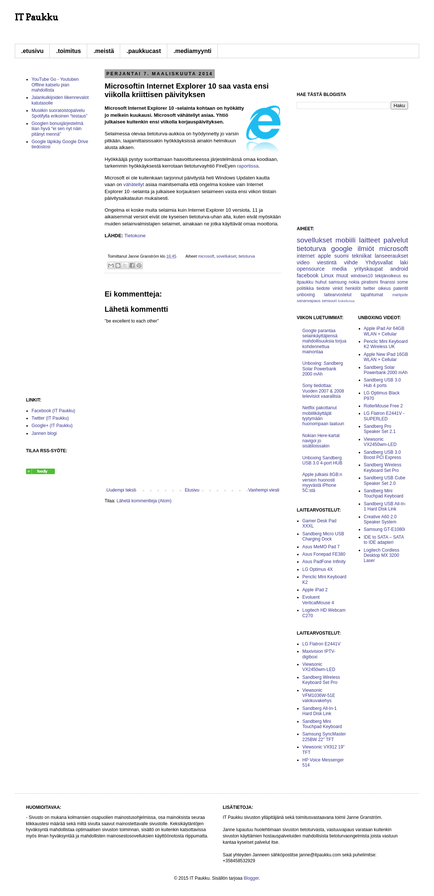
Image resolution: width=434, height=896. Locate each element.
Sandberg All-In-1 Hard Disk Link (319, 711)
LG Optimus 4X (317, 569)
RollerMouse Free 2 (383, 406)
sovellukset (226, 256)
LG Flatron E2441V (321, 644)
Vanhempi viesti (263, 490)
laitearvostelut (338, 294)
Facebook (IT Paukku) (53, 410)
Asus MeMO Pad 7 (321, 546)
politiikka (305, 288)
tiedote (323, 288)
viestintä (326, 262)
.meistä (103, 51)
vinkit (337, 288)
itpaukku (305, 282)
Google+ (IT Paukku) (52, 425)
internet (306, 256)
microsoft (206, 256)
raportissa (248, 166)
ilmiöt (366, 248)
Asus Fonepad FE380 (323, 554)
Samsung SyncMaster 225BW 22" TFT (324, 736)
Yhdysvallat (379, 262)
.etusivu (32, 51)
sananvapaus (308, 300)
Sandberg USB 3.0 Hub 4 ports (382, 382)
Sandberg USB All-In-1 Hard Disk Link (385, 506)
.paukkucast (143, 51)
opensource (311, 269)
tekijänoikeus (388, 275)
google (342, 248)
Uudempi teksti (121, 490)
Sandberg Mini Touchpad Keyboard (322, 724)
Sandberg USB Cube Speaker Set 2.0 (384, 480)
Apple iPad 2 (315, 589)
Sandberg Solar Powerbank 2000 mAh (386, 370)
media (339, 269)
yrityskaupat (368, 269)
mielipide (400, 294)
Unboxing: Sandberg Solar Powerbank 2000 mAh (322, 369)
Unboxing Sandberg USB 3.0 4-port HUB (322, 460)
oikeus (384, 288)
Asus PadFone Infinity (324, 561)
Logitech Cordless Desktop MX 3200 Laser (382, 555)
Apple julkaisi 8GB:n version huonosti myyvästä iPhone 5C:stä (322, 482)
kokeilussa (346, 301)
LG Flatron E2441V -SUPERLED (384, 416)
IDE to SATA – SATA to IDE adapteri (384, 540)
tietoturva (247, 256)
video (303, 262)
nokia (354, 282)
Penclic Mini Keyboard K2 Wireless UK (386, 344)
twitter (369, 288)
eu (405, 275)
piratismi (369, 282)
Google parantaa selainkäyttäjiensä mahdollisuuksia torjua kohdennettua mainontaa (324, 341)
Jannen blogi (44, 433)
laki (404, 262)
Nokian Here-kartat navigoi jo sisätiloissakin (321, 441)
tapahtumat (372, 294)
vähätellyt (134, 184)
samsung (338, 282)
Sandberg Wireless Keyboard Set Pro (321, 680)
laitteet (369, 240)
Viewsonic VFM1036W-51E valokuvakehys (318, 696)
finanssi (387, 282)
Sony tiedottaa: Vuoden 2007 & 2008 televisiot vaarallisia (323, 391)
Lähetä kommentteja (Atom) (143, 500)
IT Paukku (36, 17)
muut (342, 275)
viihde (351, 262)
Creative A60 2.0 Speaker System (380, 519)
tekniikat (362, 256)
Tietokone (134, 235)
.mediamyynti (192, 51)
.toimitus (68, 51)
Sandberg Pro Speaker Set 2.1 (380, 429)
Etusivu (192, 490)
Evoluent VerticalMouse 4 (318, 600)
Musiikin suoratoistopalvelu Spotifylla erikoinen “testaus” (60, 113)
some (402, 282)
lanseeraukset (391, 256)
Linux (327, 275)
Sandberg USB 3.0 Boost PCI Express (382, 455)
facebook (307, 275)
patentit (401, 288)
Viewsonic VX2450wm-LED (318, 667)
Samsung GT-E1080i (384, 529)
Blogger (251, 878)
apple (324, 256)
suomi (341, 256)
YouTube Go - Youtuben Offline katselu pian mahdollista (55, 85)
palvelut (396, 240)
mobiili (345, 240)
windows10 (361, 275)
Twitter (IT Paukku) (50, 418)
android (399, 269)
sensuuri (329, 300)
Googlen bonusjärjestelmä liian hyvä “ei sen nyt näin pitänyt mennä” (57, 129)
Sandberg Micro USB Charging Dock (323, 536)
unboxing (306, 294)
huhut (320, 282)
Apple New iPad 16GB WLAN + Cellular (386, 357)
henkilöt (353, 288)
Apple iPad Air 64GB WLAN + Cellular (384, 331)
